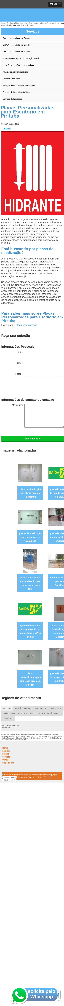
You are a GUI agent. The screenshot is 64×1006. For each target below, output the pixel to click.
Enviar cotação (32, 438)
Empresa (6, 751)
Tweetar (7, 128)
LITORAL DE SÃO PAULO (49, 713)
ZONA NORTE (55, 708)
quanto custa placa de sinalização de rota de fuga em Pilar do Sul (30, 631)
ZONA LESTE (40, 708)
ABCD (32, 713)
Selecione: (7, 708)
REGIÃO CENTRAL (23, 708)
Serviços (6, 757)
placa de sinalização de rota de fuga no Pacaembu (30, 493)
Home (5, 748)
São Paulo (7, 718)
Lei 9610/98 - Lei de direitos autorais (13, 740)
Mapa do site (8, 763)
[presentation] (25, 389)
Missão (5, 754)
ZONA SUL (22, 713)
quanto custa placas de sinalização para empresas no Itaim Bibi (30, 583)
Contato (6, 760)
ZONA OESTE (9, 713)
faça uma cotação (27, 325)
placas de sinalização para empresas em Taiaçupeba (30, 537)
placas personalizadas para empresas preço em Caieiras (30, 679)
